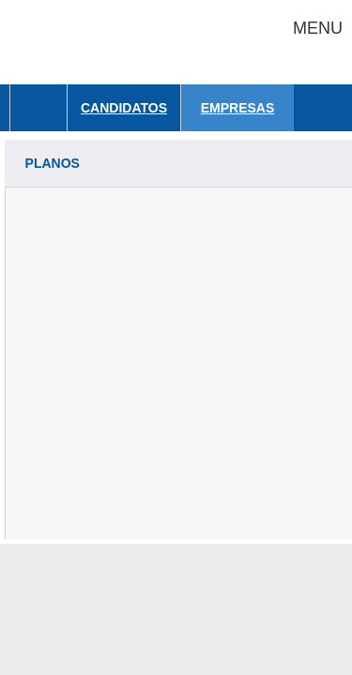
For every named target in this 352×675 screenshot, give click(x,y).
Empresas (238, 107)
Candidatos (124, 107)
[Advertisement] (176, 363)
